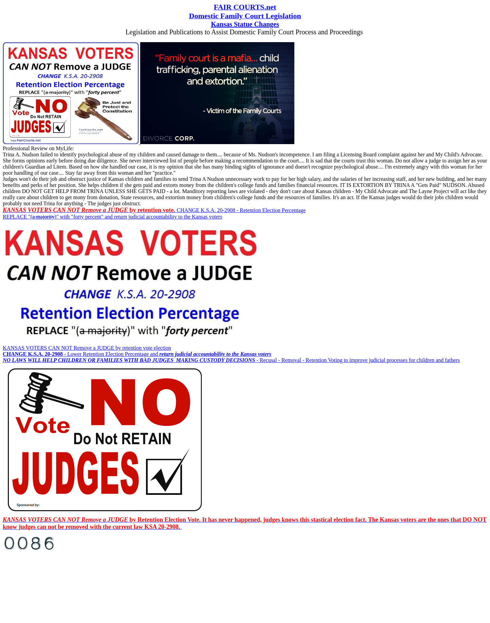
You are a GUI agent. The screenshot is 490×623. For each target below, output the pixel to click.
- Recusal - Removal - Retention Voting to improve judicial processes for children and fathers (231, 360)
